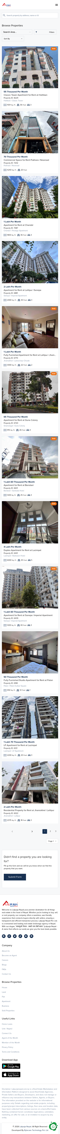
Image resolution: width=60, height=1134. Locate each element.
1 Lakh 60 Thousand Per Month (19, 482)
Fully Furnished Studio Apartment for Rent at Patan (28, 680)
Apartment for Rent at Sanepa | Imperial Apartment (28, 615)
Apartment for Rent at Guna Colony (21, 420)
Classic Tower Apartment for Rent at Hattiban (25, 95)
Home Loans (7, 1024)
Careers (5, 960)
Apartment (6, 1001)
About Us (6, 951)
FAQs (4, 969)
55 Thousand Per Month (16, 91)
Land (4, 992)
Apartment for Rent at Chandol (18, 225)
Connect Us (6, 1033)
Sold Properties (8, 1010)
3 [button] (55, 831)
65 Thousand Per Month (16, 417)
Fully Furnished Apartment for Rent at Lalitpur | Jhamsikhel (30, 355)
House (4, 987)
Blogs (4, 965)
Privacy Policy (7, 1047)
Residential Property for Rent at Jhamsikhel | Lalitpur (29, 810)
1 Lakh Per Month (12, 221)
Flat (3, 997)
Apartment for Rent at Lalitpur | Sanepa (22, 290)
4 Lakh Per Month (12, 546)
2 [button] (50, 831)
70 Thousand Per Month (16, 156)
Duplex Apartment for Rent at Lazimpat (22, 550)
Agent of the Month (10, 1038)
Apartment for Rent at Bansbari (19, 485)
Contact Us (6, 974)
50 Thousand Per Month (16, 677)
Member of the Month (11, 1042)
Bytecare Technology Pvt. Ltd (36, 1130)
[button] (12, 831)
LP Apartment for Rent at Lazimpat (20, 745)
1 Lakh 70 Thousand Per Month (19, 742)
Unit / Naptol (7, 1029)
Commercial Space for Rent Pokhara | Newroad (26, 160)
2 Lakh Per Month (12, 286)
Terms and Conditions (10, 1052)
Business (5, 1006)
